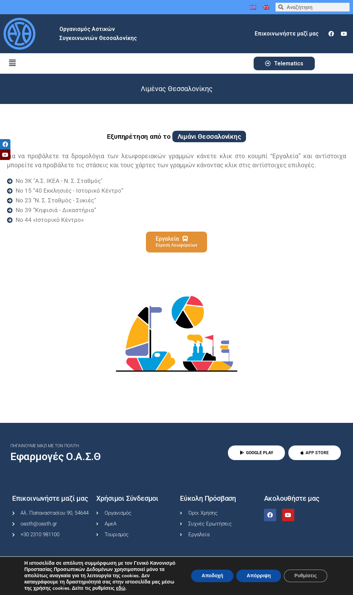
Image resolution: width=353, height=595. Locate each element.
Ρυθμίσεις (305, 575)
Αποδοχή (212, 575)
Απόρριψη (258, 575)
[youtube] (344, 33)
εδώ (120, 588)
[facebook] (331, 33)
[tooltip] (5, 144)
